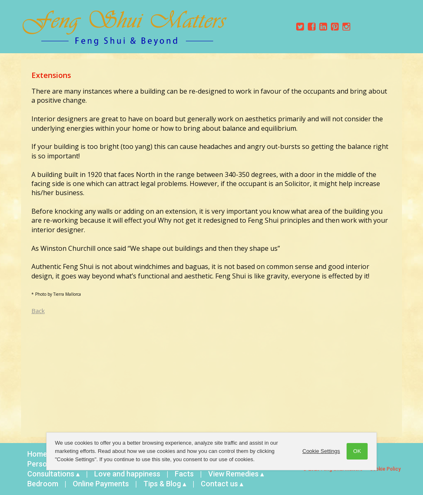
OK (357, 451)
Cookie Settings (321, 451)
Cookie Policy (385, 469)
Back (38, 310)
